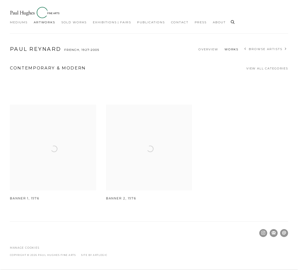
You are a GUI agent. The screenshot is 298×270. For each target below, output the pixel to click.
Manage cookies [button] (24, 247)
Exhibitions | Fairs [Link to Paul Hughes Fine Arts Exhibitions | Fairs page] (112, 22)
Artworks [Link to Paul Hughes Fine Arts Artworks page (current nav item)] (44, 22)
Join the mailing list (274, 233)
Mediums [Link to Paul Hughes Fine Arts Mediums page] (19, 22)
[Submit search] (233, 21)
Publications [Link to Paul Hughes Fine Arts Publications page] (151, 22)
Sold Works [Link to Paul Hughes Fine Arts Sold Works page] (74, 22)
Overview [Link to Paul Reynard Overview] (208, 49)
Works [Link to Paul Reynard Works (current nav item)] (231, 49)
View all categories (267, 68)
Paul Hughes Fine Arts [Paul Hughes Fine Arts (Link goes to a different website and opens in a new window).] (35, 12)
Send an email (284, 233)
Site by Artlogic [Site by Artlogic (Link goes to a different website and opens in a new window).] (94, 255)
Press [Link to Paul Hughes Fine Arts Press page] (201, 22)
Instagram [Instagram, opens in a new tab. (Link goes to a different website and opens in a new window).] (263, 233)
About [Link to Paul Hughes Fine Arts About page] (219, 22)
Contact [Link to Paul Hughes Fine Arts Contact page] (179, 22)
